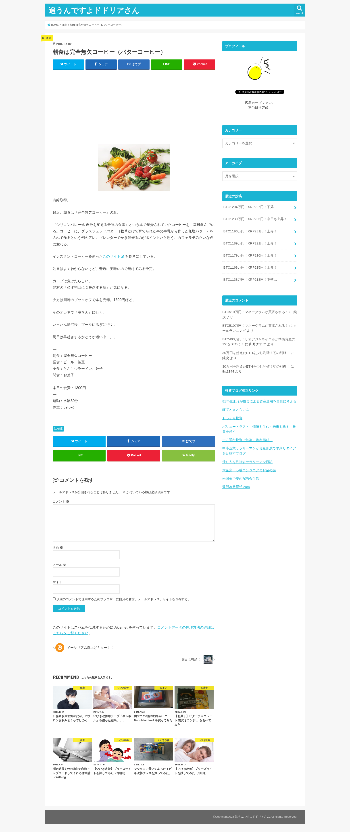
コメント (61, 502)
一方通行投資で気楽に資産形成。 (247, 437)
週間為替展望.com (236, 483)
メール (59, 566)
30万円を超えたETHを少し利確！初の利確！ (256, 350)
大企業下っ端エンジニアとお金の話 (249, 467)
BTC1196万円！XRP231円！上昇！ (249, 230)
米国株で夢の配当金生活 (240, 475)
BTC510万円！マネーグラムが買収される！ (255, 310)
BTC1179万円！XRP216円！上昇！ (249, 254)
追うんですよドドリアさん (93, 10)
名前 (58, 548)
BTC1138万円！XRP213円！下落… (249, 278)
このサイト (112, 256)
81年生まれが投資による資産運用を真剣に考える (259, 399)
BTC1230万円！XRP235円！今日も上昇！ (254, 219)
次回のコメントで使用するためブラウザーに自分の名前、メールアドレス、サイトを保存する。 (123, 600)
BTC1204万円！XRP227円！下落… (249, 207)
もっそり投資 (232, 415)
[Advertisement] (134, 106)
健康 (60, 428)
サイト (57, 583)
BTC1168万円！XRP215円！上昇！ (249, 266)
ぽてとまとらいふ (235, 407)
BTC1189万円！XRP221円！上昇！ (249, 242)
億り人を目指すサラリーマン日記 (247, 458)
